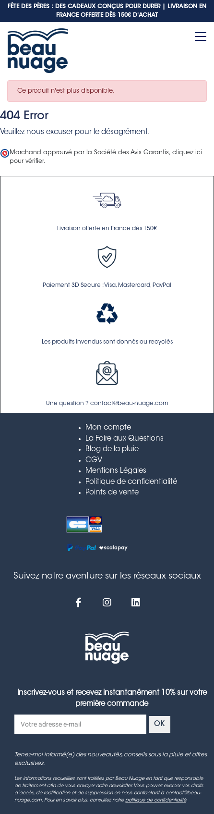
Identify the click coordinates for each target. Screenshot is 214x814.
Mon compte (108, 428)
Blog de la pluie (112, 449)
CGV (93, 460)
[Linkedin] (135, 602)
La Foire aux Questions (124, 439)
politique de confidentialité (155, 800)
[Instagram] (107, 602)
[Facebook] (78, 602)
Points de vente (112, 492)
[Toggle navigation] (200, 36)
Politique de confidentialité (131, 482)
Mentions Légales (115, 471)
